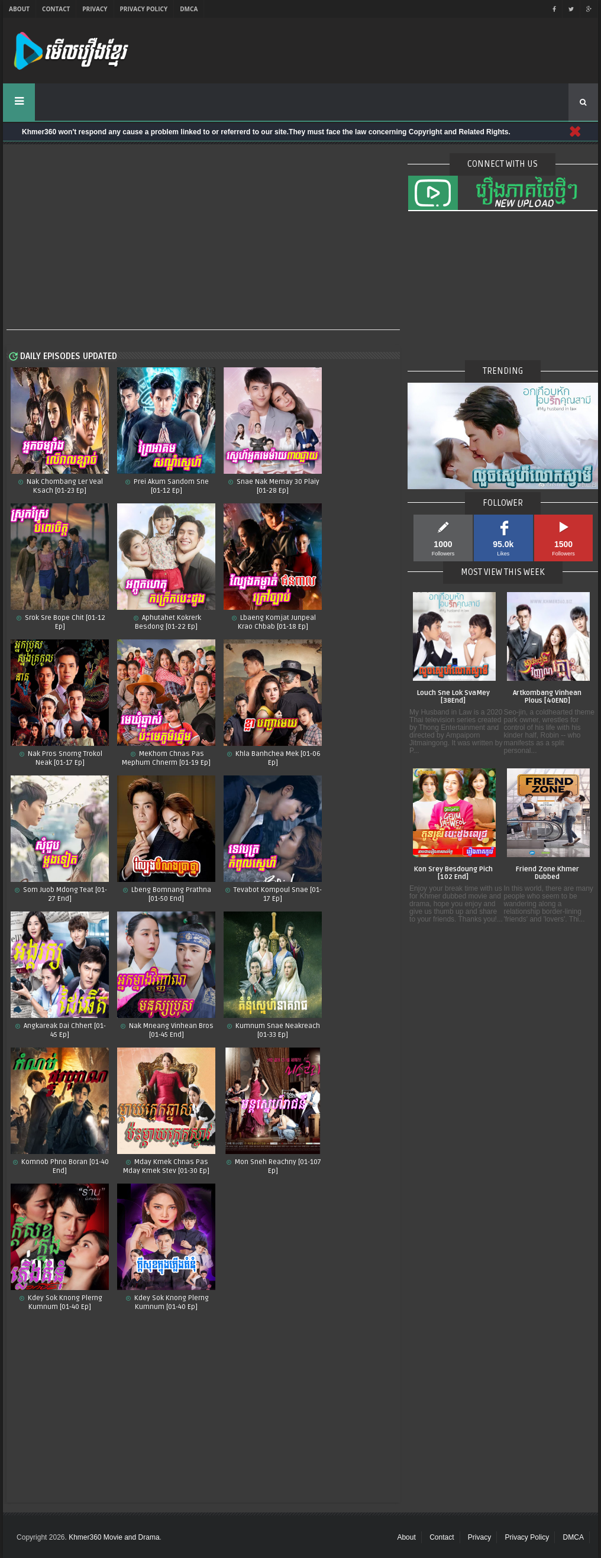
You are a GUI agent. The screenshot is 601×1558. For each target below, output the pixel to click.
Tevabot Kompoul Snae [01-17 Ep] (277, 894)
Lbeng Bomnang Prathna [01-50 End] (170, 894)
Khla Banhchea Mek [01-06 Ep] (277, 758)
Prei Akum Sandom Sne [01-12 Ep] (170, 486)
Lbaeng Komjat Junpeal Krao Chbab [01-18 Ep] (277, 622)
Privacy (94, 9)
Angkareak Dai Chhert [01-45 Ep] (64, 1030)
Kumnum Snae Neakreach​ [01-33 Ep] (277, 1030)
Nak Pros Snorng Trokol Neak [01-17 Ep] (64, 758)
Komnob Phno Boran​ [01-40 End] (64, 1166)
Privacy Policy (144, 9)
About (19, 9)
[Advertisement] (203, 238)
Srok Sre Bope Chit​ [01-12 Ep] (64, 622)
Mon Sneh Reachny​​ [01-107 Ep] (277, 1166)
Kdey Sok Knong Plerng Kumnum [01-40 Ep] (171, 1302)
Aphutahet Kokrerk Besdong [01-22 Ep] (168, 622)
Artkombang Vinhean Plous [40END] (547, 697)
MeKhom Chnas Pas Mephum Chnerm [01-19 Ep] (166, 758)
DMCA (189, 9)
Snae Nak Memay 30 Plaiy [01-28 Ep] (277, 486)
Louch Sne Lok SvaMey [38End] (453, 697)
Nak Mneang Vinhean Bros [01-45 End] (170, 1030)
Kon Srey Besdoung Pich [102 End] (453, 873)
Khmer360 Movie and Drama (114, 1537)
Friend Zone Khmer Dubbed (547, 873)
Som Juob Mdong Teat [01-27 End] (64, 894)
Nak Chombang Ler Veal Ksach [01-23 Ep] (64, 486)
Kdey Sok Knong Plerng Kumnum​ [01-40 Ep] (64, 1302)
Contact (56, 9)
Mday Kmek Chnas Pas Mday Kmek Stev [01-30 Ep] (166, 1166)
